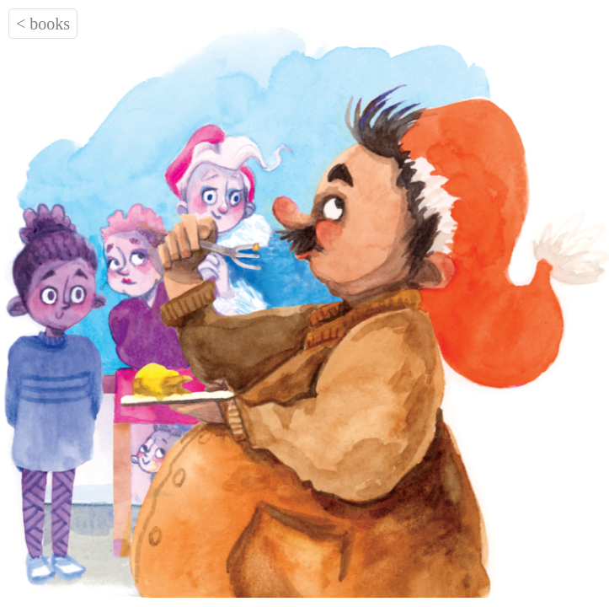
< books (43, 23)
